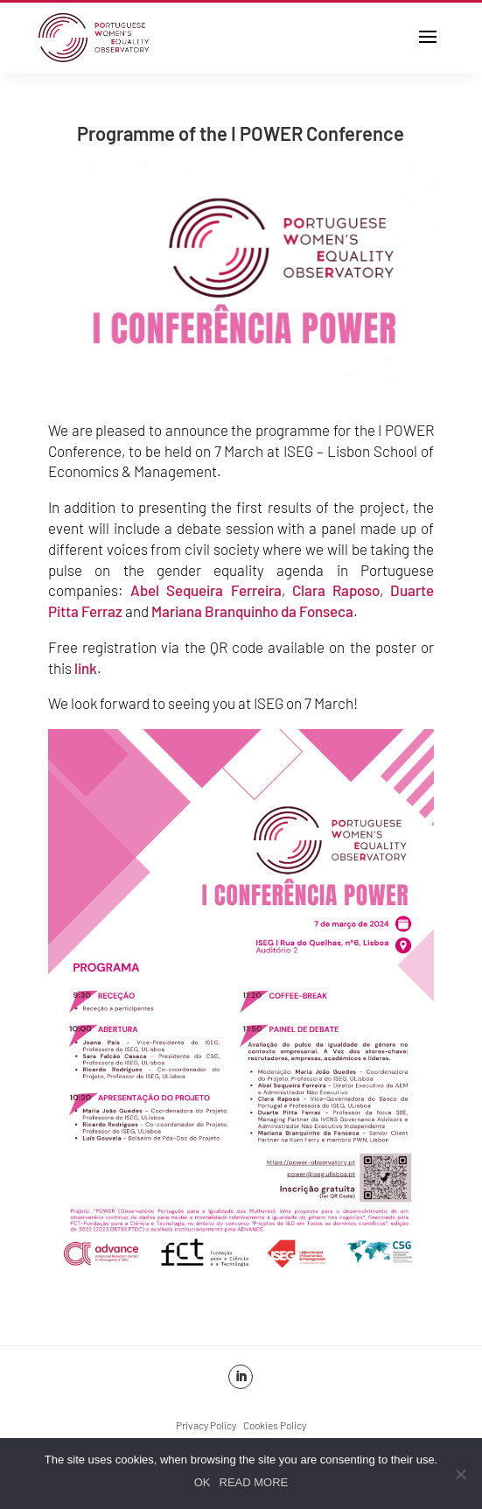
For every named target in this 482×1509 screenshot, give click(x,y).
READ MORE (254, 1482)
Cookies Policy (274, 1425)
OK (202, 1482)
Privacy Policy (206, 1425)
